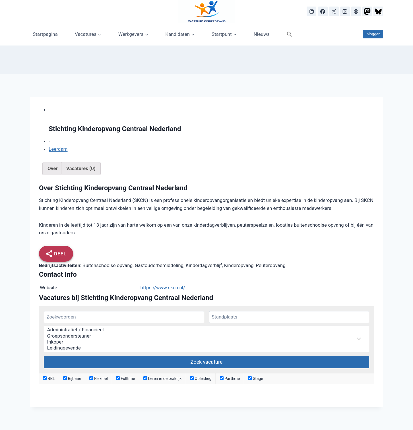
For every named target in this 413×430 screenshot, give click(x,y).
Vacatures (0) (81, 168)
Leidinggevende (203, 348)
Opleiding (201, 378)
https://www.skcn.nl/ (163, 287)
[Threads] (356, 11)
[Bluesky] (378, 11)
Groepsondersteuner (203, 336)
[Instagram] (345, 11)
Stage (255, 378)
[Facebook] (323, 11)
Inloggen (372, 34)
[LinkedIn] (311, 11)
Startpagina (45, 34)
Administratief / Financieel (203, 330)
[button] (289, 34)
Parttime (230, 378)
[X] (334, 11)
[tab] (52, 168)
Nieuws (262, 34)
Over (53, 168)
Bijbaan (72, 378)
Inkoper (203, 342)
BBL (49, 378)
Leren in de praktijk (162, 378)
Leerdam (58, 149)
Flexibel (98, 378)
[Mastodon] (367, 11)
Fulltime (125, 378)
